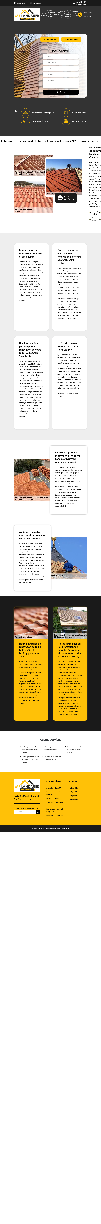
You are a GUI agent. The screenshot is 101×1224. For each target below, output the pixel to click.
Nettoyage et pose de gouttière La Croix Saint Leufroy (30, 749)
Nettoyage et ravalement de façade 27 (68, 14)
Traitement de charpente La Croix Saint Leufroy (53, 758)
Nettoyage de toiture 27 (56, 15)
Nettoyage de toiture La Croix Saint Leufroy (52, 748)
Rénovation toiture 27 (82, 112)
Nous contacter (50, 39)
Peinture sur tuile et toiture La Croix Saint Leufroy (74, 749)
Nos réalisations (71, 39)
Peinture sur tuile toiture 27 (85, 121)
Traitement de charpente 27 (44, 112)
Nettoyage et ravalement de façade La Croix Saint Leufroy (30, 759)
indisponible (37, 3)
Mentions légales (63, 829)
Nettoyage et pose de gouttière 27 (50, 14)
